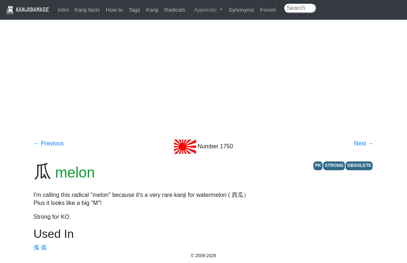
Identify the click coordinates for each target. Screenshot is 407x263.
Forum (268, 10)
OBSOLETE (359, 165)
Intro (63, 10)
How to (114, 10)
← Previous (49, 143)
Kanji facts (87, 10)
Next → (363, 143)
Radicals (174, 10)
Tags (134, 10)
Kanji (152, 10)
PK (318, 165)
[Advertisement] (204, 85)
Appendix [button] (206, 10)
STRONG (334, 165)
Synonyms (241, 10)
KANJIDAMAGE (27, 9)
